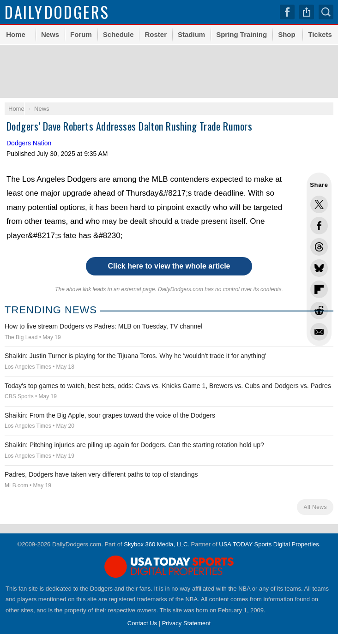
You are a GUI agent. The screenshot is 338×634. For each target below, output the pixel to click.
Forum (81, 34)
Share (306, 12)
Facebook (287, 12)
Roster (156, 34)
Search (326, 12)
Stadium (191, 34)
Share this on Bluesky (319, 268)
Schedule (118, 34)
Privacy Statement (186, 623)
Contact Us (142, 623)
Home (15, 34)
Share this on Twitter (319, 204)
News (50, 34)
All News (315, 507)
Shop (287, 34)
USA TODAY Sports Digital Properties (269, 544)
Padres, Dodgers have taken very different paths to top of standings (101, 474)
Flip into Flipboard (319, 289)
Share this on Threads (319, 247)
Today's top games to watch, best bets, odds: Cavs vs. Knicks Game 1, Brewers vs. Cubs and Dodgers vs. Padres (168, 385)
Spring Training (241, 34)
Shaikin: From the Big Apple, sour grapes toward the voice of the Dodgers (110, 415)
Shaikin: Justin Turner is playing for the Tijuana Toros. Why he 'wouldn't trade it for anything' (135, 355)
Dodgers (57, 12)
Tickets (320, 34)
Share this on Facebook (319, 225)
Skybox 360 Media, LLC (155, 544)
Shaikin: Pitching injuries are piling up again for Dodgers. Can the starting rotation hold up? (134, 445)
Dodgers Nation (28, 143)
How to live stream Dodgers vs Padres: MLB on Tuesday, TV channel (103, 326)
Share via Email (319, 332)
